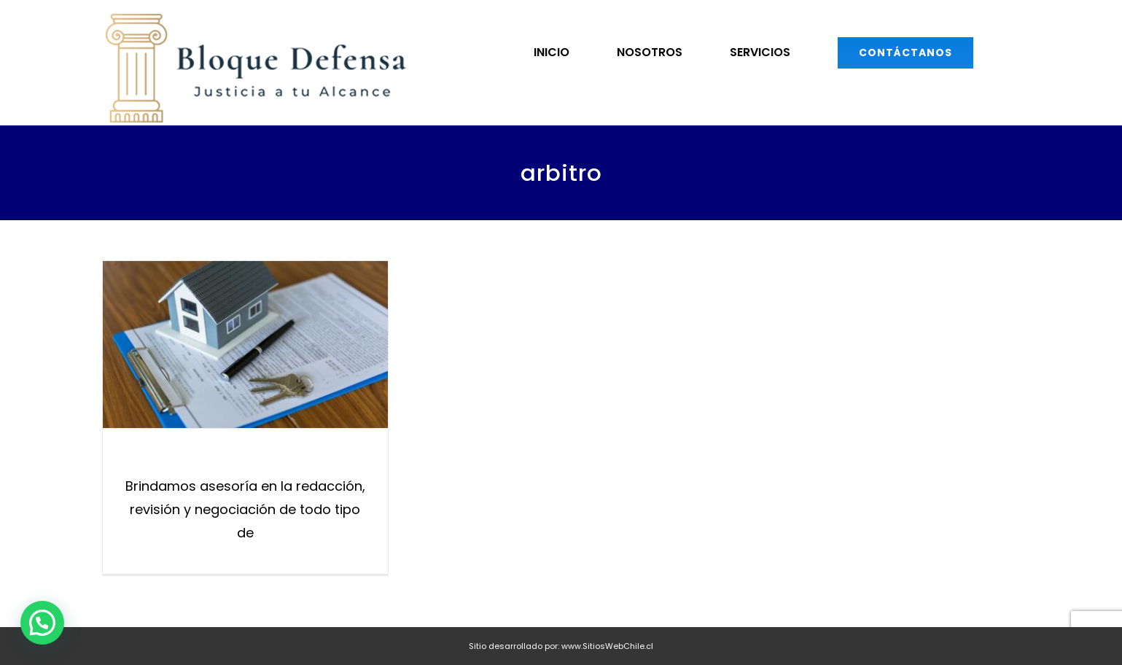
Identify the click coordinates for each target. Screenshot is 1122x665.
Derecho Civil (245, 460)
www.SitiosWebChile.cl (607, 646)
